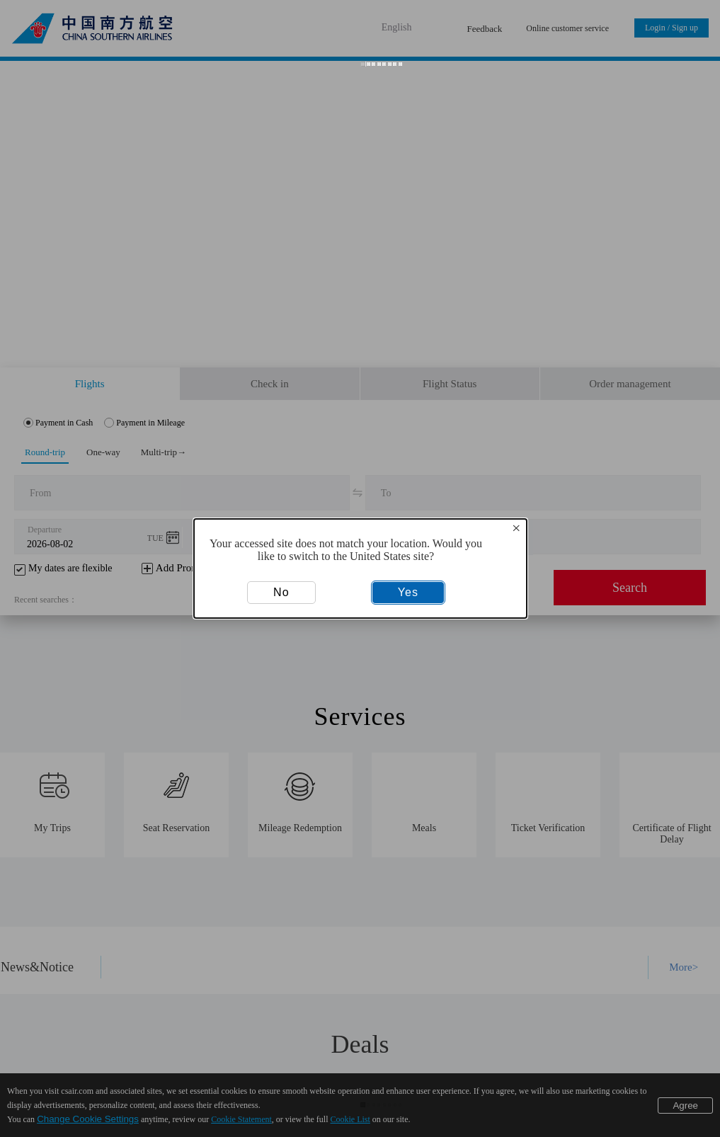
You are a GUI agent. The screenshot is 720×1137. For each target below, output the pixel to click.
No (281, 592)
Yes (408, 592)
